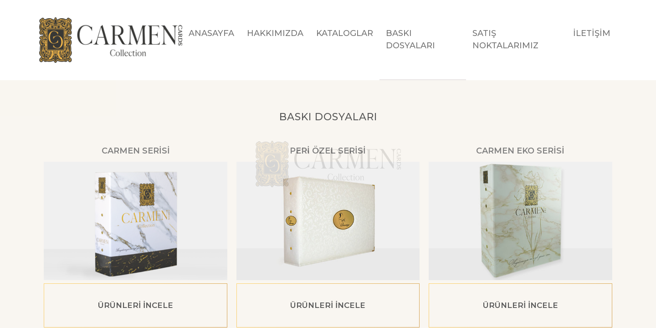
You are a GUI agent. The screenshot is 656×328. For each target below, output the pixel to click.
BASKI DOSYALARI (410, 39)
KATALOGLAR (344, 33)
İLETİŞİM (591, 33)
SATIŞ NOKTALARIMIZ (505, 39)
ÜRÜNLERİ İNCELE (135, 305)
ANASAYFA (211, 33)
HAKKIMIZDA (275, 33)
